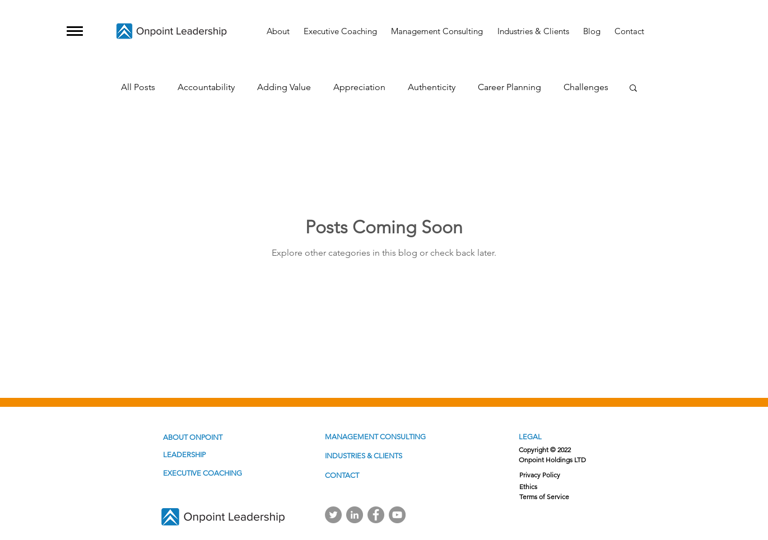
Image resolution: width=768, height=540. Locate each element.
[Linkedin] (354, 514)
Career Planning (509, 87)
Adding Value (284, 87)
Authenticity (431, 87)
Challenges (586, 87)
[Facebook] (375, 514)
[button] (75, 31)
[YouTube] (397, 514)
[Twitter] (333, 514)
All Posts (138, 87)
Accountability (206, 87)
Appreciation (359, 87)
